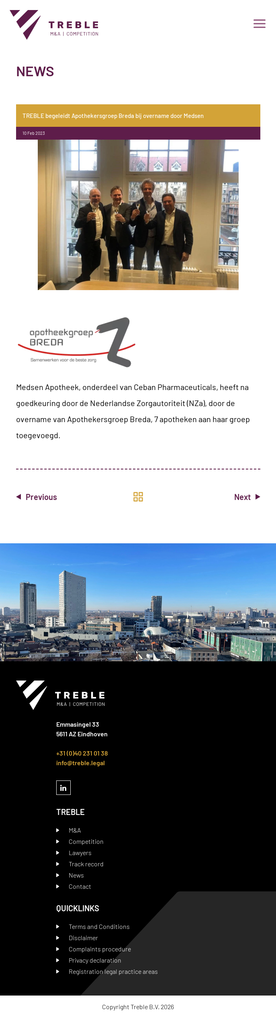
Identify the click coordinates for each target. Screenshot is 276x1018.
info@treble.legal (80, 762)
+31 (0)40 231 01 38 (82, 753)
